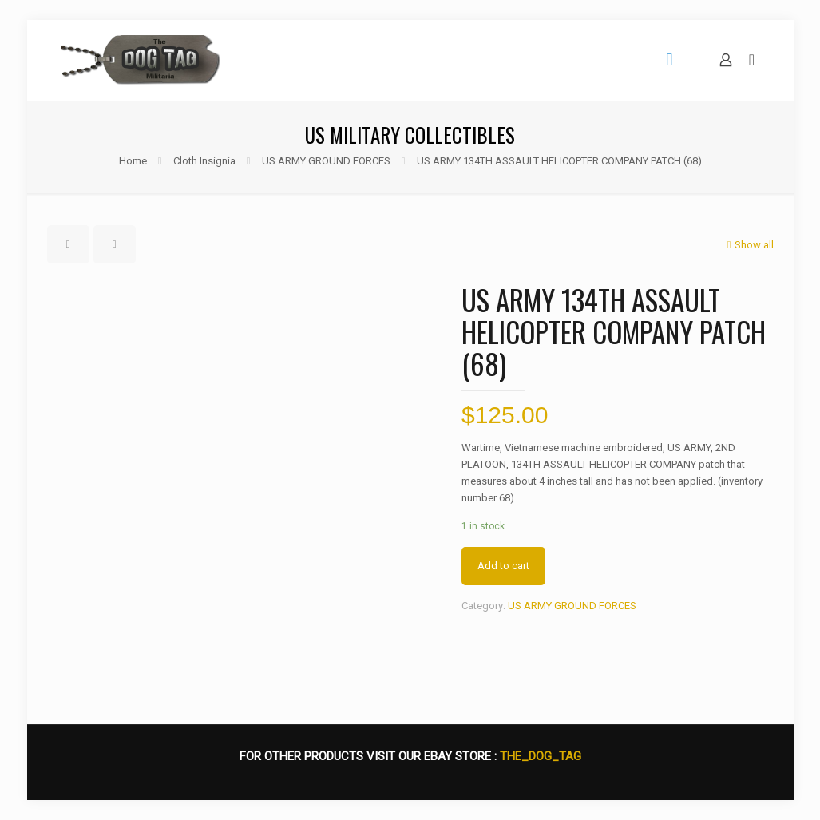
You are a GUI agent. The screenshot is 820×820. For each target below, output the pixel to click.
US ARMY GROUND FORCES (326, 161)
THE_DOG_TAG (540, 756)
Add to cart (503, 566)
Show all (749, 245)
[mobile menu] (669, 59)
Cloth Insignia (204, 161)
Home (133, 161)
